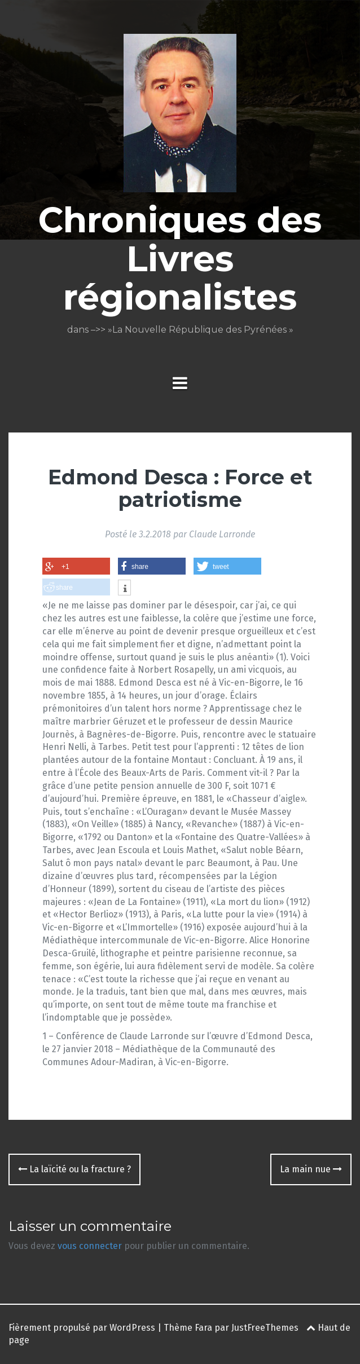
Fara (203, 1327)
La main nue (311, 1169)
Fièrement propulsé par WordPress (81, 1327)
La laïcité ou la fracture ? (74, 1169)
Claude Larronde (222, 534)
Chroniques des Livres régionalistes (180, 258)
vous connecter (90, 1246)
